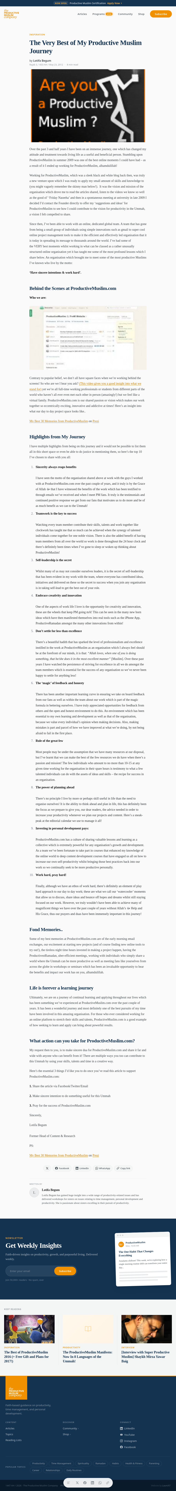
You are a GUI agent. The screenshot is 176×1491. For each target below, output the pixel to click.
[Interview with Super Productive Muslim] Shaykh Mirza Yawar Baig (145, 1356)
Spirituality (83, 1463)
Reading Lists (14, 1440)
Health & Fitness (133, 1463)
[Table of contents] (68, 1482)
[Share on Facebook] (85, 1482)
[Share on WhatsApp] (100, 1482)
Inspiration (37, 34)
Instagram (128, 1441)
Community (125, 14)
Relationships (53, 1470)
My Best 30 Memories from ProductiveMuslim (58, 421)
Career (35, 1470)
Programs (102, 14)
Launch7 (166, 1485)
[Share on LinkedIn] (92, 1482)
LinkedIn (127, 1428)
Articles (82, 14)
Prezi (95, 421)
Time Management (61, 1463)
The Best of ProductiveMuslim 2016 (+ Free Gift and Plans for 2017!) (26, 1356)
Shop (141, 14)
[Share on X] (77, 1482)
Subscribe (161, 14)
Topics (9, 1434)
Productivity (71, 1347)
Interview (127, 1347)
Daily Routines (73, 1470)
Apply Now (115, 3)
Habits (115, 1463)
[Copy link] (107, 1482)
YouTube (127, 1434)
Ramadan (101, 1463)
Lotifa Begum (42, 61)
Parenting (154, 1463)
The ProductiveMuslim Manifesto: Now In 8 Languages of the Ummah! (87, 1356)
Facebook (128, 1447)
